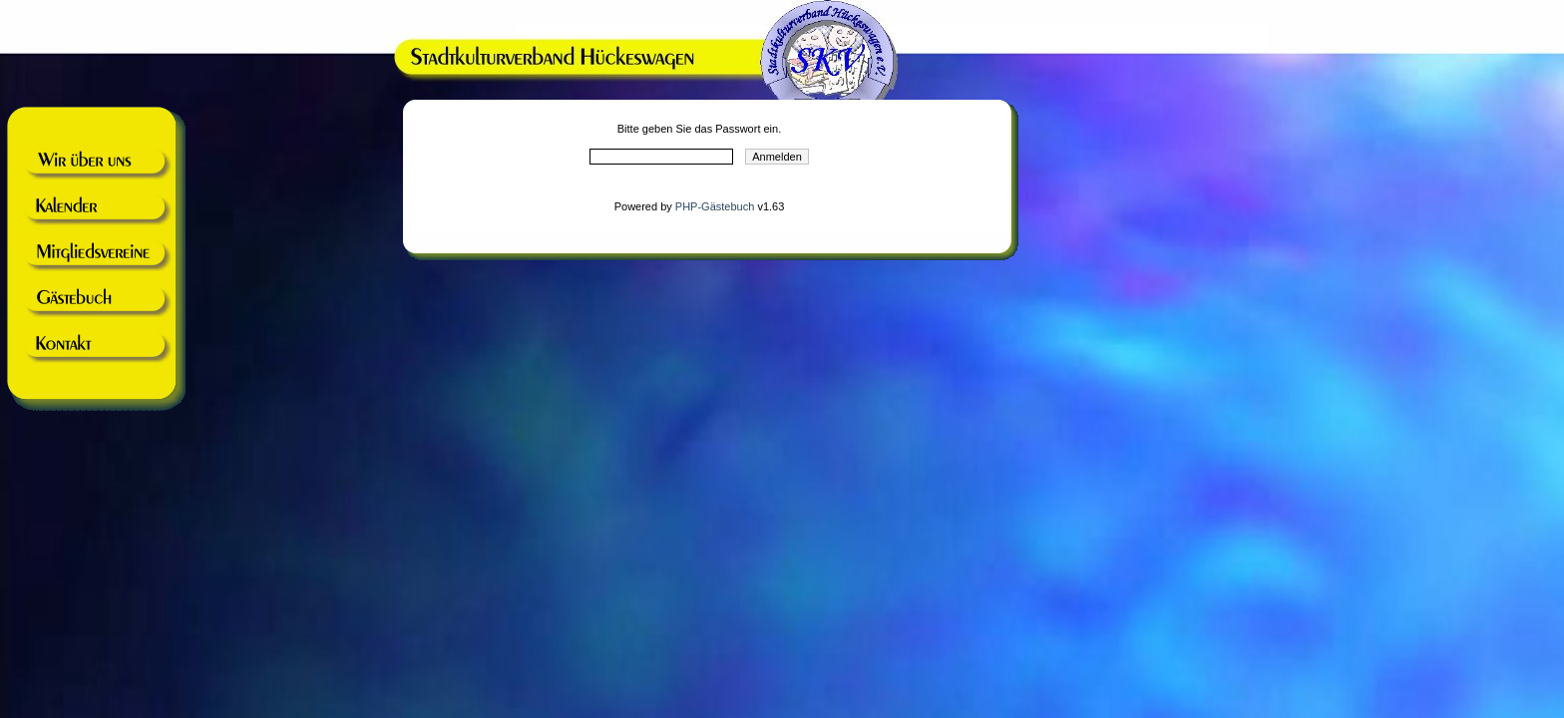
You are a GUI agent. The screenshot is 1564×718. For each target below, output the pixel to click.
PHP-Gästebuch (714, 206)
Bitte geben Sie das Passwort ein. (699, 129)
